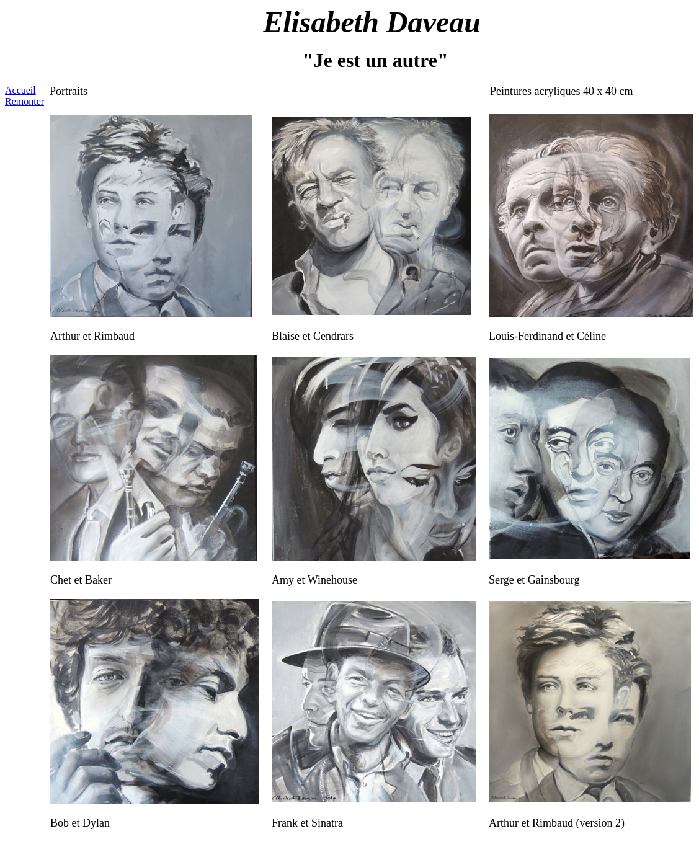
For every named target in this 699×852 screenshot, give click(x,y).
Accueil (20, 90)
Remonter (24, 101)
